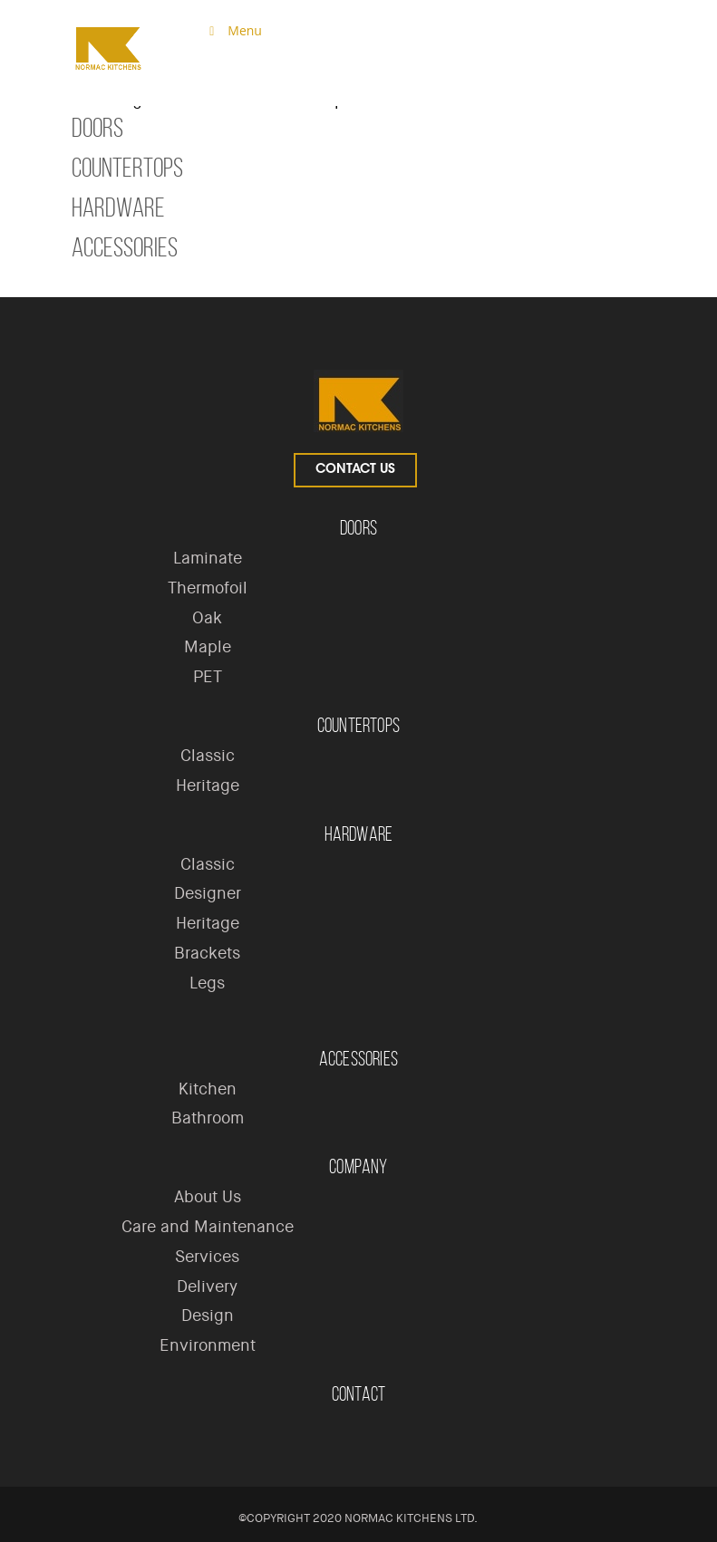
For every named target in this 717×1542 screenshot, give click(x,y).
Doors (97, 127)
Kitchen (208, 1089)
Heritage (207, 785)
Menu (233, 30)
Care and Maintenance (207, 1227)
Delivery (207, 1286)
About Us (207, 1197)
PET (207, 677)
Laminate (207, 558)
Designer (207, 893)
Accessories (125, 247)
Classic (207, 755)
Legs (207, 983)
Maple (207, 647)
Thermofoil (207, 588)
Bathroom (207, 1118)
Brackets (207, 953)
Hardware (118, 207)
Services (207, 1256)
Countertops (127, 167)
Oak (207, 618)
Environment (208, 1345)
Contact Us (355, 470)
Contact (358, 1393)
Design (207, 1315)
